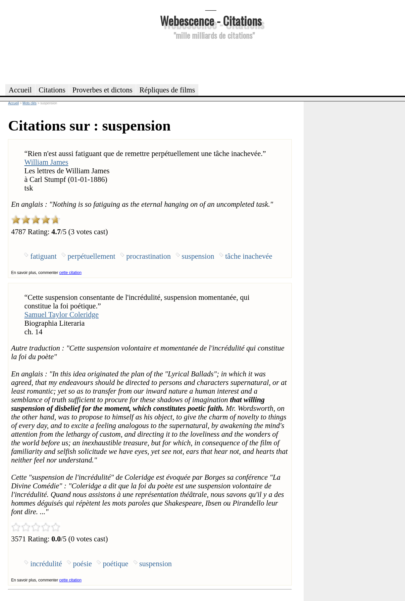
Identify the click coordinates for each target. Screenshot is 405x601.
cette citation (70, 272)
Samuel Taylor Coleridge (61, 314)
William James (46, 162)
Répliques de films (167, 90)
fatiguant (43, 256)
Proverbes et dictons (103, 90)
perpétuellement (91, 256)
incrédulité (46, 564)
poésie (82, 564)
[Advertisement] (210, 61)
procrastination (148, 256)
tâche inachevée (248, 256)
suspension (198, 256)
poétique (115, 564)
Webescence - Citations (211, 20)
